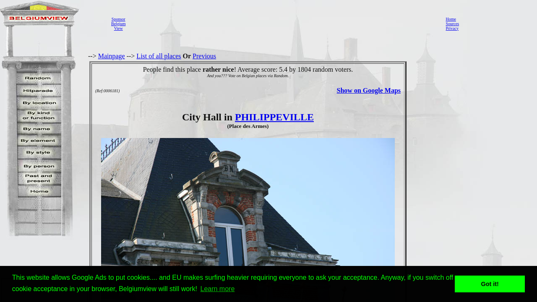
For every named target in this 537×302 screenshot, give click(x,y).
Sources (452, 23)
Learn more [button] (218, 288)
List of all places (158, 56)
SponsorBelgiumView (118, 24)
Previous (204, 56)
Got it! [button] (490, 284)
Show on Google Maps (369, 90)
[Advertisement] (283, 23)
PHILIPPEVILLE (274, 117)
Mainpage (111, 56)
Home (451, 19)
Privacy (452, 28)
